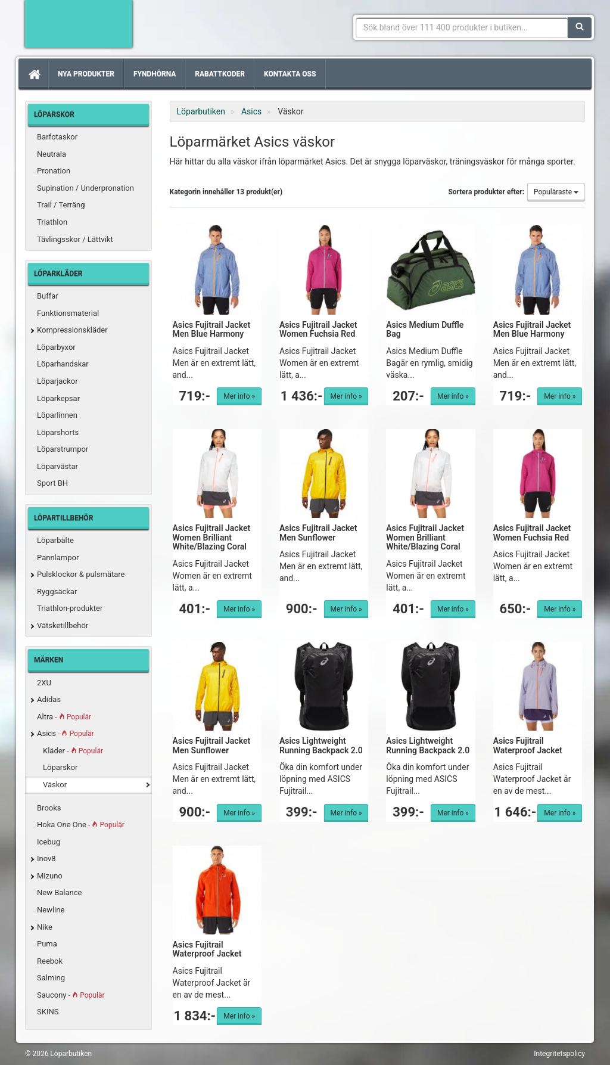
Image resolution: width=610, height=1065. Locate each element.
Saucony (70, 995)
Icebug (48, 841)
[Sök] (580, 27)
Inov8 (46, 858)
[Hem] (33, 74)
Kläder (73, 750)
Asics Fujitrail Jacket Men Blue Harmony (212, 329)
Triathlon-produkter (69, 608)
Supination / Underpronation (85, 188)
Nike (44, 927)
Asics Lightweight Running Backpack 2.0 (321, 745)
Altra (64, 716)
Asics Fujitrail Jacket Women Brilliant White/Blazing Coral (212, 537)
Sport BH (52, 483)
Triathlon (52, 222)
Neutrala (51, 154)
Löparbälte (55, 540)
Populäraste (556, 192)
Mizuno (50, 875)
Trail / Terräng (61, 204)
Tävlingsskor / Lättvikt (75, 239)
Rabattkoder (220, 74)
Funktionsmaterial (68, 313)
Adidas (49, 699)
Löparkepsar (58, 398)
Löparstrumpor (62, 449)
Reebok (50, 961)
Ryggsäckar (57, 591)
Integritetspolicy (559, 1054)
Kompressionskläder (72, 329)
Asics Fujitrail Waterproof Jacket (527, 745)
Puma (47, 943)
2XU (44, 682)
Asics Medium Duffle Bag (424, 329)
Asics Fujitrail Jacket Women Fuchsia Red (318, 329)
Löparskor (60, 767)
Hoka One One (81, 824)
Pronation (53, 170)
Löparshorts (58, 432)
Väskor (55, 784)
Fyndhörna (154, 74)
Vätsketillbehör (62, 625)
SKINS (47, 1011)
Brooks (49, 807)
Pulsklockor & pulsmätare (81, 574)
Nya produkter (86, 74)
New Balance (59, 892)
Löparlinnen (57, 415)
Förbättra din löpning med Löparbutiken (78, 24)
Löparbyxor (56, 347)
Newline (50, 909)
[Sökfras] (462, 27)
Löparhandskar (63, 363)
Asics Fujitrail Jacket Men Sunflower (318, 532)
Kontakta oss (290, 74)
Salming (51, 977)
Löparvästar (57, 466)
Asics (65, 733)
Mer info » (239, 396)
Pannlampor (58, 557)
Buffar (47, 295)
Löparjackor (57, 381)
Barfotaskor (57, 136)
